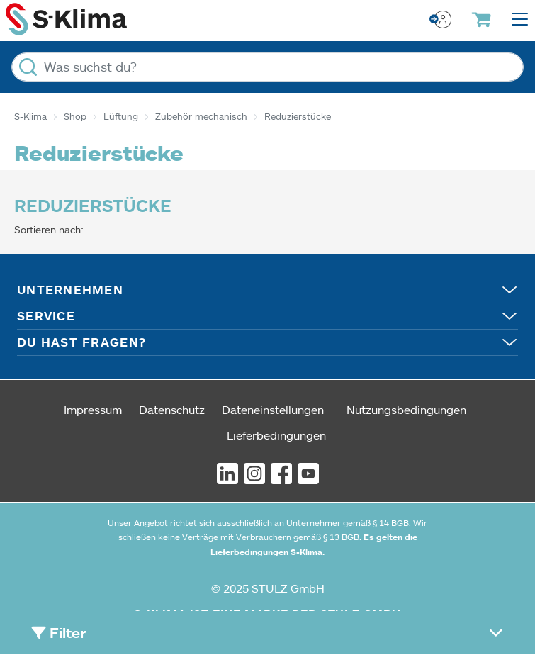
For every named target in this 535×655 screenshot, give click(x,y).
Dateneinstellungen (273, 409)
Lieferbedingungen (276, 435)
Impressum (93, 409)
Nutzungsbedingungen (406, 409)
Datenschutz (172, 409)
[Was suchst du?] (267, 67)
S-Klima (30, 116)
